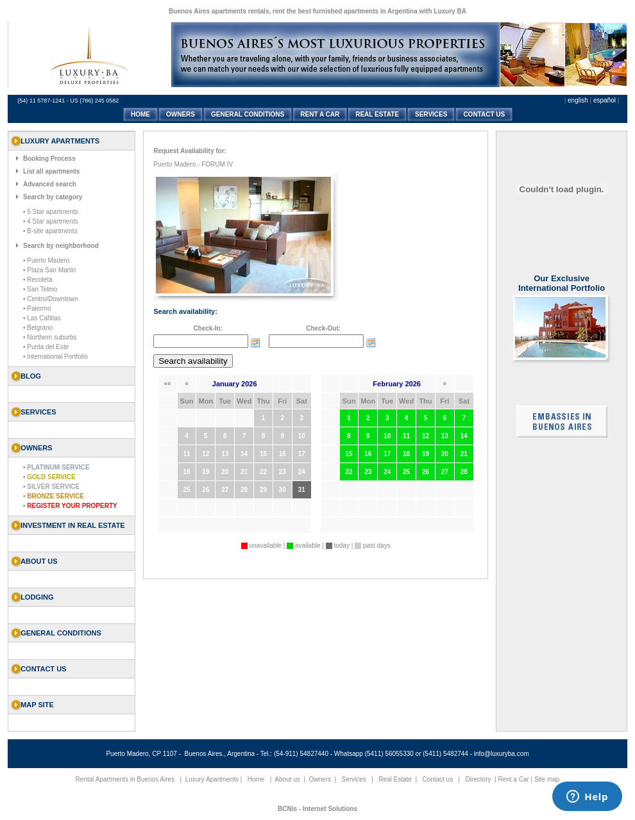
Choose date (255, 343)
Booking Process (49, 158)
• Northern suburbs (50, 337)
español (604, 100)
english (578, 100)
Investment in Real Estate (73, 525)
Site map (546, 779)
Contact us (43, 669)
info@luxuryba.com (501, 753)
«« (167, 383)
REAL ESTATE (377, 114)
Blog (31, 376)
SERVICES (431, 114)
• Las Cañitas (42, 318)
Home (256, 779)
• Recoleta (38, 279)
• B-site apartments (50, 230)
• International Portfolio (55, 356)
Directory (478, 779)
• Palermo (37, 308)
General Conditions (61, 633)
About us (39, 561)
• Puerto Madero (46, 260)
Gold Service (51, 476)
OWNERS (180, 114)
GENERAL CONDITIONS (247, 114)
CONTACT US (484, 114)
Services (354, 779)
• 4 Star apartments (50, 221)
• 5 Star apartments (50, 211)
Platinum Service (58, 467)
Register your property (72, 505)
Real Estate (395, 779)
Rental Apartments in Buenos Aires (125, 779)
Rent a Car (513, 779)
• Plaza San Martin (49, 270)
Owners (320, 779)
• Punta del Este (46, 346)
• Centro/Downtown (50, 298)
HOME (140, 114)
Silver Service (53, 486)
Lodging (37, 597)
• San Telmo (40, 289)
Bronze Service (55, 496)
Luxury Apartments (212, 779)
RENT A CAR (319, 114)
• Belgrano (38, 327)
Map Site (37, 705)
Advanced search (49, 184)
